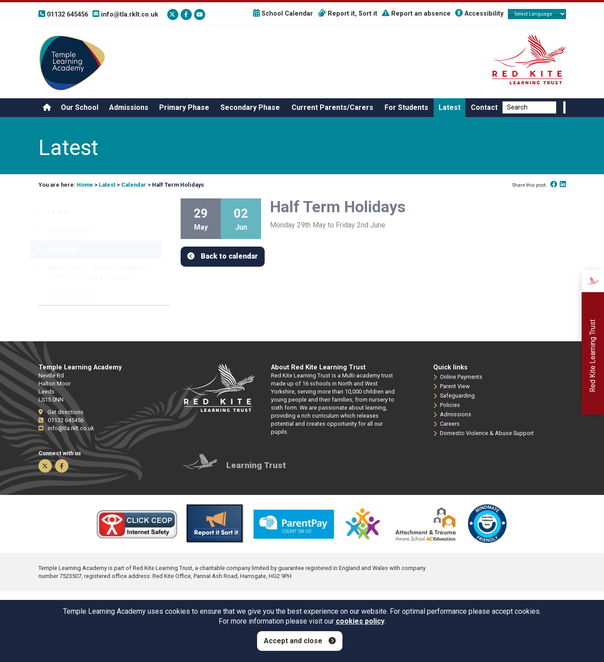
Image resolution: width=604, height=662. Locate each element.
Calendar (133, 184)
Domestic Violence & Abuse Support (483, 433)
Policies (446, 405)
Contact (484, 107)
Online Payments (457, 377)
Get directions (61, 412)
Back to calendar (229, 256)
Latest (449, 107)
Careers (446, 423)
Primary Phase (184, 107)
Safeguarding (454, 395)
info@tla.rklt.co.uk (66, 428)
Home (85, 184)
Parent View (451, 386)
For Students (406, 107)
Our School (79, 107)
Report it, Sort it (347, 13)
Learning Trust (256, 470)
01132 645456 (61, 420)
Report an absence (416, 13)
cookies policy (360, 621)
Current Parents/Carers (332, 107)
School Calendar (283, 13)
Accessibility (479, 13)
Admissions (128, 107)
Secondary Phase (250, 107)
